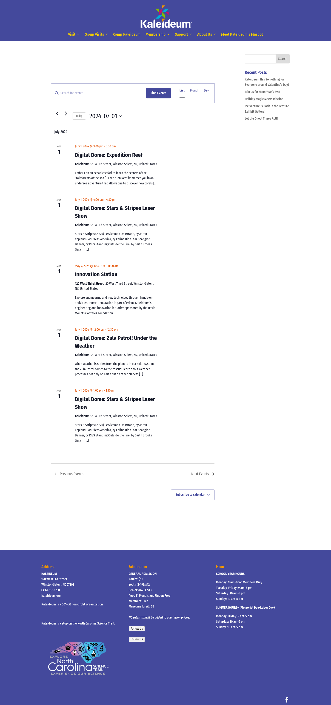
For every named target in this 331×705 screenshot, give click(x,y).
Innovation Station (96, 274)
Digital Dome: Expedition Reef (109, 155)
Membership (156, 34)
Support (181, 34)
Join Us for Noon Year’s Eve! (262, 92)
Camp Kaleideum (127, 34)
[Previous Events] (57, 113)
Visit (71, 34)
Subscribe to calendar (190, 495)
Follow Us (137, 628)
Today (79, 116)
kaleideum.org (51, 596)
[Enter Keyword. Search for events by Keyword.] (98, 93)
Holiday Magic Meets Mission (264, 99)
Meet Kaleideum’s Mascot (242, 34)
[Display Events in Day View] (206, 90)
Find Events (158, 93)
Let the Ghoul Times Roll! (261, 118)
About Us (204, 34)
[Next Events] (66, 113)
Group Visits (94, 34)
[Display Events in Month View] (194, 90)
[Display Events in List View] (182, 90)
